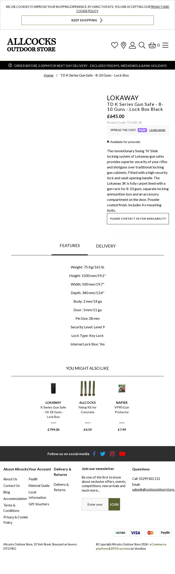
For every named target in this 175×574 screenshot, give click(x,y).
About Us (10, 479)
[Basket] (153, 45)
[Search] (142, 45)
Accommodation (15, 499)
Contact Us (11, 486)
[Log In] (132, 45)
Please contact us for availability (138, 218)
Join (114, 504)
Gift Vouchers (39, 504)
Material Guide (39, 486)
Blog (6, 492)
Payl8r (33, 479)
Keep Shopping (87, 20)
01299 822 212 (149, 479)
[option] (53, 408)
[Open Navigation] (165, 45)
